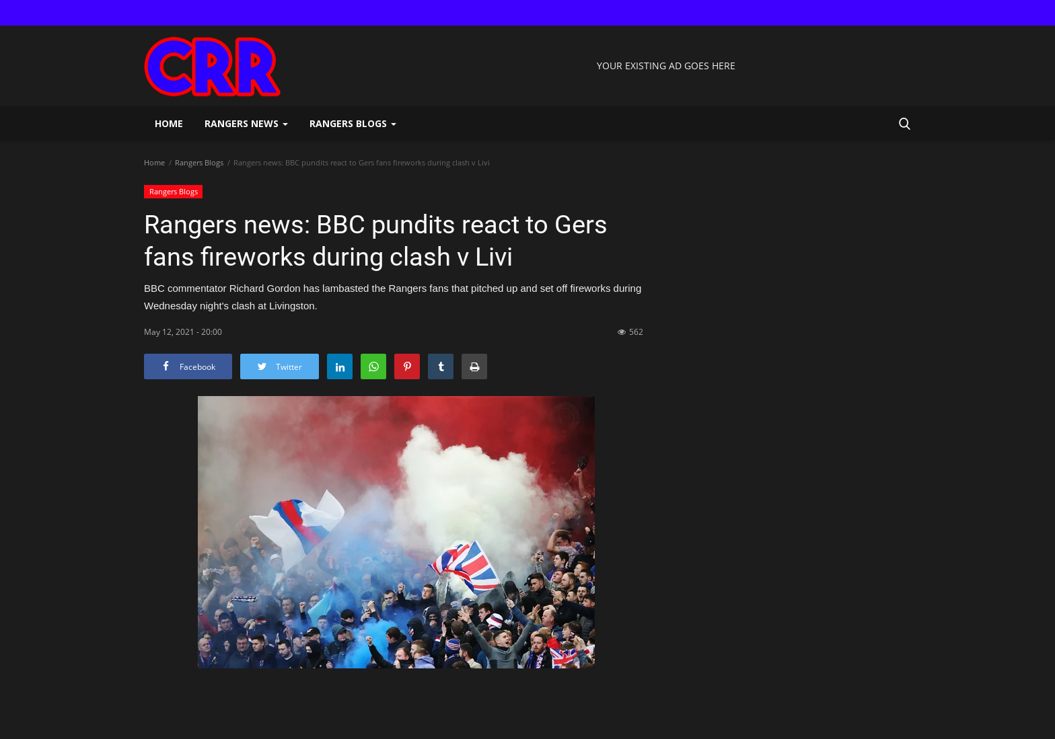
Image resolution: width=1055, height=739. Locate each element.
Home (169, 123)
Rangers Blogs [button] (353, 123)
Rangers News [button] (246, 123)
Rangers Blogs (199, 162)
